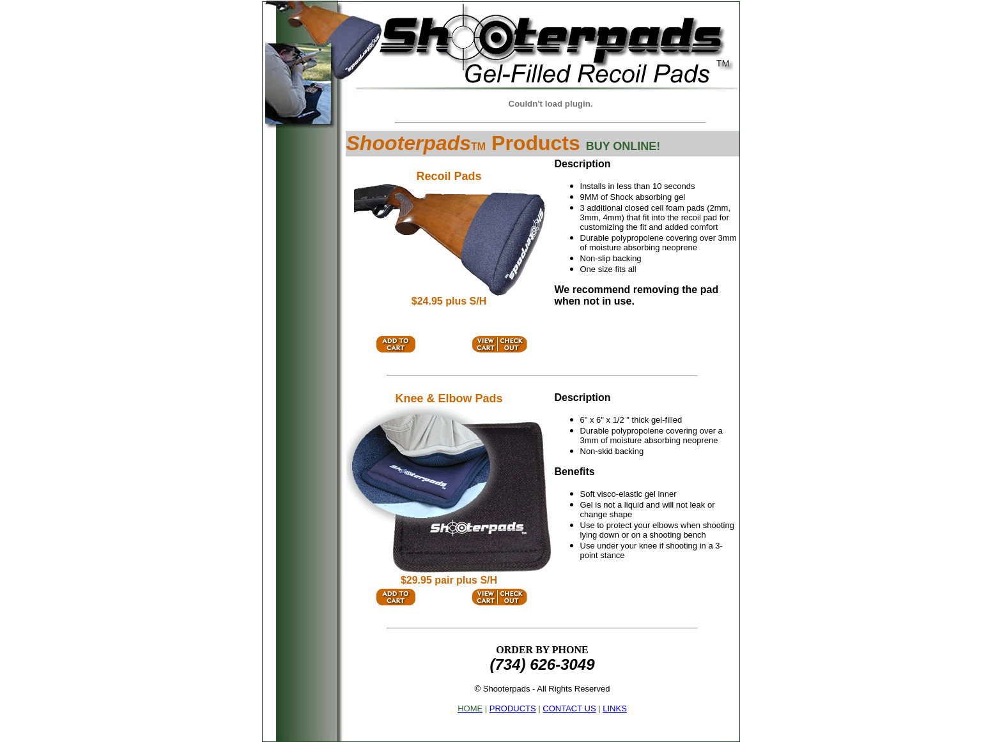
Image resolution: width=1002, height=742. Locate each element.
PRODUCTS (512, 708)
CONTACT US (569, 708)
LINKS (615, 708)
